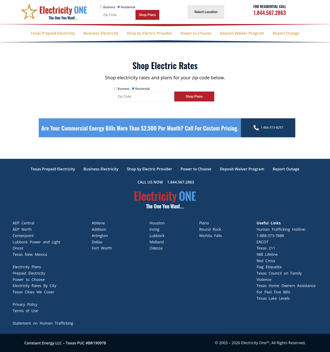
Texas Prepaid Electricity (53, 33)
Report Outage (286, 33)
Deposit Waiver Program (242, 33)
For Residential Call (269, 6)
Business (109, 7)
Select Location (206, 12)
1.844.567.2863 (270, 12)
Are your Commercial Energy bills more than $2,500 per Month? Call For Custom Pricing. (140, 132)
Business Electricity (100, 33)
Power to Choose (196, 33)
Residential (128, 7)
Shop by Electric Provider (149, 33)
